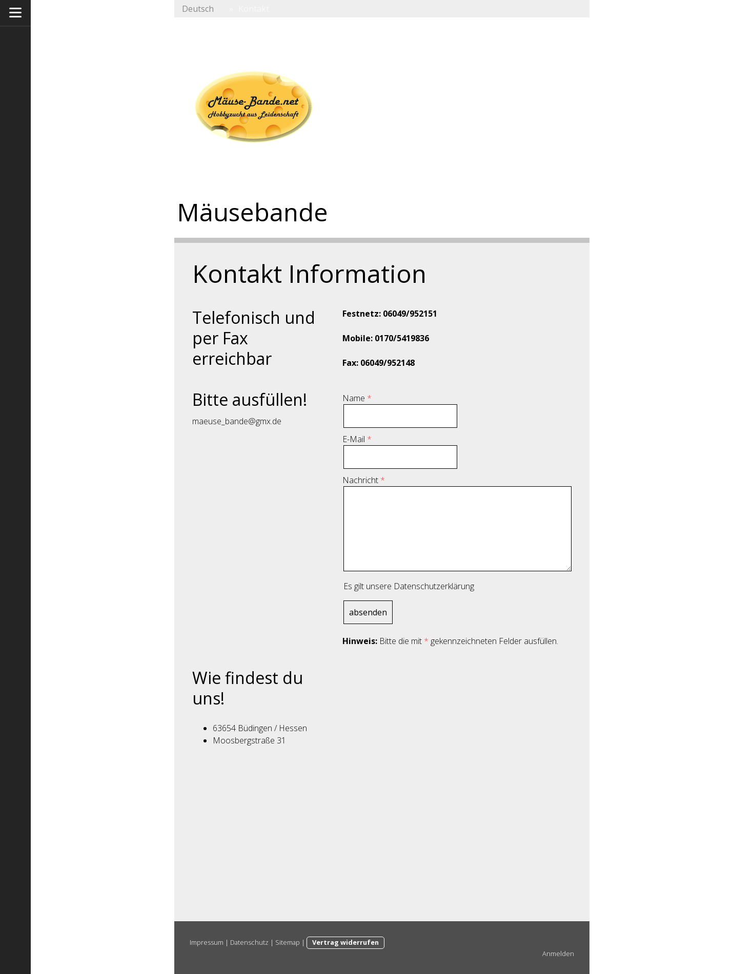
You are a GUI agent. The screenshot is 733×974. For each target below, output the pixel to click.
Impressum (206, 942)
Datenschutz (249, 942)
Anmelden (558, 953)
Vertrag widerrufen (345, 942)
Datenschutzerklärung (434, 586)
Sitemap (287, 942)
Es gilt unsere (408, 586)
